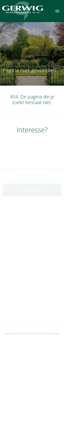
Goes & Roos (23, 333)
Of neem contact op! (32, 190)
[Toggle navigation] (57, 11)
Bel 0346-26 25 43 (32, 175)
